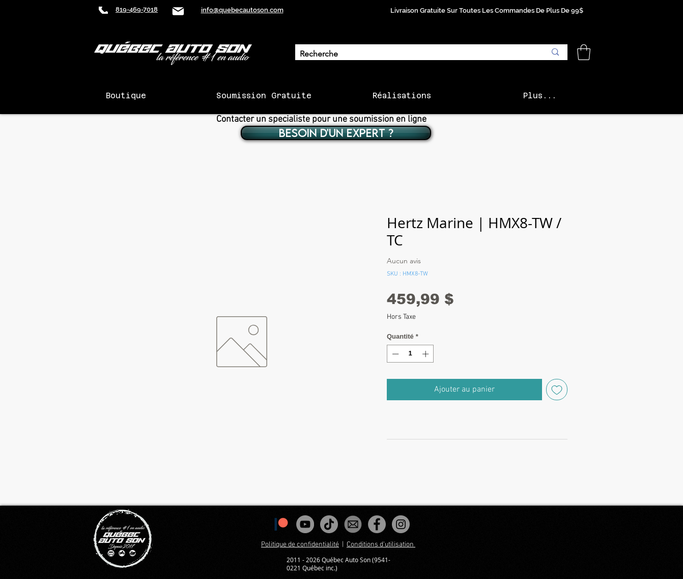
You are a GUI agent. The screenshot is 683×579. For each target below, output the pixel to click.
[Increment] (426, 354)
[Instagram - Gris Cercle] (401, 524)
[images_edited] (353, 524)
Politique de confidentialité (300, 544)
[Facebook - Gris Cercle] (377, 524)
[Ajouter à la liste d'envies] (556, 389)
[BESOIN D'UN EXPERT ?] (336, 133)
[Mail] (178, 11)
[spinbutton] (410, 354)
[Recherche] (415, 54)
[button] (583, 52)
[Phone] (103, 10)
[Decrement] (394, 354)
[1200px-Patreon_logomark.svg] (281, 524)
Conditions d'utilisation (381, 544)
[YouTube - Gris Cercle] (305, 524)
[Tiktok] (329, 524)
